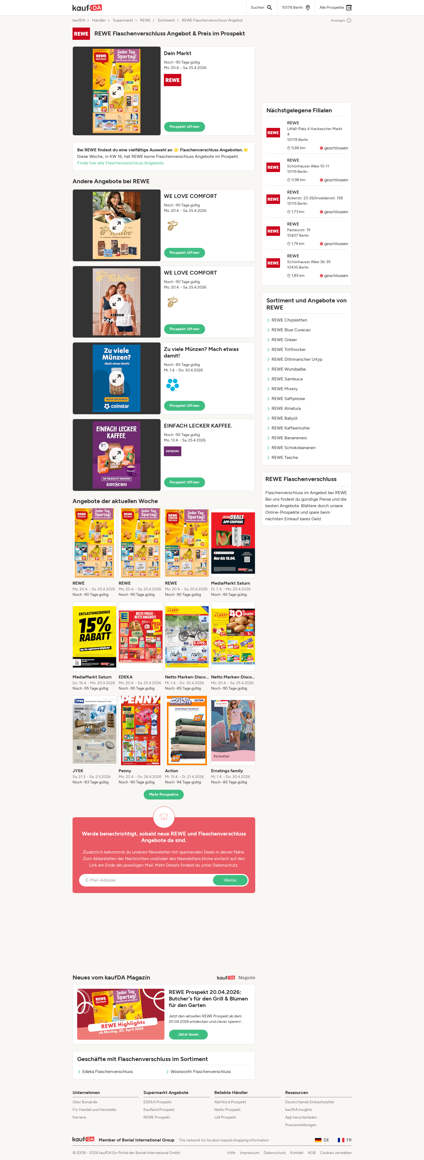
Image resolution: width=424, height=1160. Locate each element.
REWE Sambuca (284, 378)
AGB (312, 1152)
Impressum (249, 1152)
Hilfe (231, 1152)
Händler (99, 20)
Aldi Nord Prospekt (230, 1102)
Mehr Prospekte (163, 794)
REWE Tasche (282, 457)
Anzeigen (341, 20)
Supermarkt (123, 20)
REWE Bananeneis (286, 437)
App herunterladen (301, 1117)
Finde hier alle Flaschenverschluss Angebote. (120, 163)
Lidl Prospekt (225, 1117)
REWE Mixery (281, 388)
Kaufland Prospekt (159, 1109)
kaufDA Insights (298, 1109)
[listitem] (95, 552)
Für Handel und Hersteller (95, 1109)
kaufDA (79, 20)
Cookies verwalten (336, 1152)
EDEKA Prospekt (157, 1102)
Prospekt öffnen (185, 126)
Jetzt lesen (188, 1034)
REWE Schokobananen (291, 447)
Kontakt (296, 1152)
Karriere (79, 1117)
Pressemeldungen (300, 1125)
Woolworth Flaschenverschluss (198, 1071)
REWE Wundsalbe (286, 369)
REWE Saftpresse (285, 398)
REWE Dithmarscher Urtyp (294, 359)
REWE (145, 20)
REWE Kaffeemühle (288, 428)
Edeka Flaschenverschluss (105, 1071)
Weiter (230, 880)
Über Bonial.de (85, 1102)
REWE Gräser (281, 339)
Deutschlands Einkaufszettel (309, 1102)
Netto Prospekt (227, 1109)
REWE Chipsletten (286, 320)
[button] (164, 91)
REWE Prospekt (156, 1117)
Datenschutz (225, 865)
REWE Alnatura (283, 408)
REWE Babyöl (281, 418)
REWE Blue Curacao (288, 329)
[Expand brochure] (117, 91)
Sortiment (166, 20)
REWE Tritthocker (286, 349)
